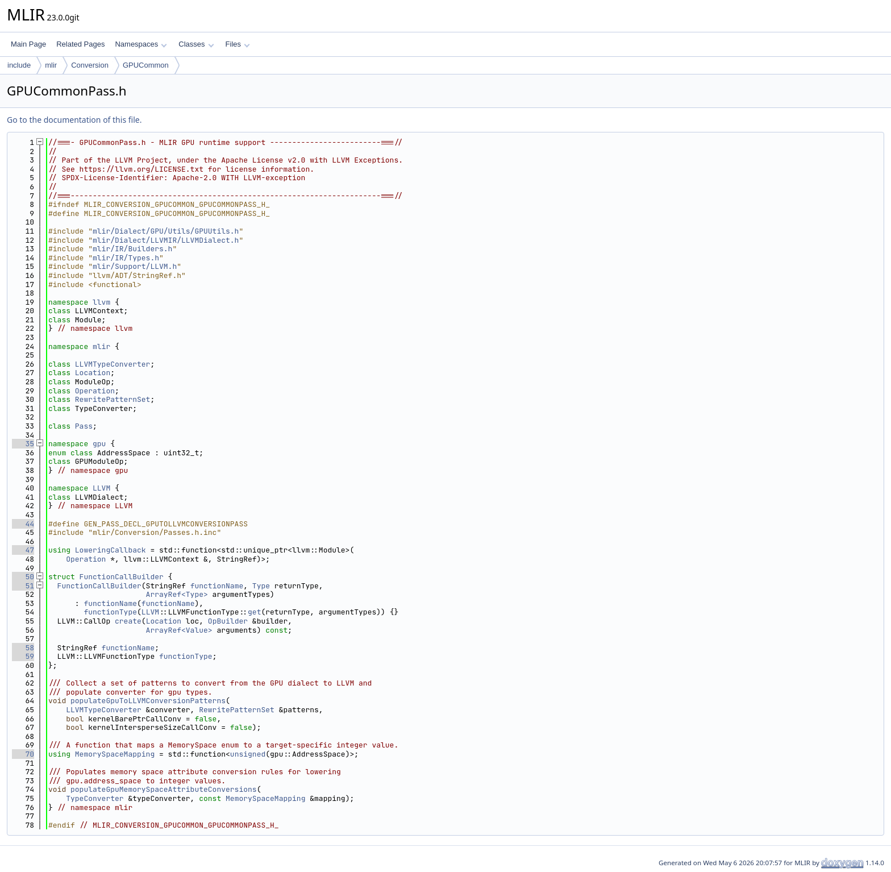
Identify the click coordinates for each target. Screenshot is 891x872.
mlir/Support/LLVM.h (135, 266)
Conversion (90, 65)
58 (23, 648)
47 (23, 550)
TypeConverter (94, 798)
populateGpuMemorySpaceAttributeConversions (163, 789)
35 (23, 444)
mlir (51, 65)
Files (238, 44)
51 (23, 586)
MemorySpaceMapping (115, 754)
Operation (95, 391)
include (19, 65)
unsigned (247, 754)
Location (92, 372)
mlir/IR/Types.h (126, 258)
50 (23, 577)
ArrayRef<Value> (179, 630)
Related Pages (80, 44)
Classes (196, 44)
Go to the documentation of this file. (74, 119)
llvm (101, 302)
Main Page (28, 44)
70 (23, 754)
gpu (99, 444)
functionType (110, 612)
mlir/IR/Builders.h (132, 249)
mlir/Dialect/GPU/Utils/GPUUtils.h (166, 231)
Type (261, 586)
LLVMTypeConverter (113, 364)
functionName (217, 586)
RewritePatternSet (113, 399)
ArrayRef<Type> (177, 594)
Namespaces (140, 44)
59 (23, 656)
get (254, 612)
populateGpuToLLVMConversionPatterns (148, 700)
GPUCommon (146, 65)
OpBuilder (228, 621)
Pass (84, 426)
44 (23, 524)
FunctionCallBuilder (122, 577)
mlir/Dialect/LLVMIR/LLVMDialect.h (166, 240)
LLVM (101, 488)
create (128, 621)
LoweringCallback (110, 550)
